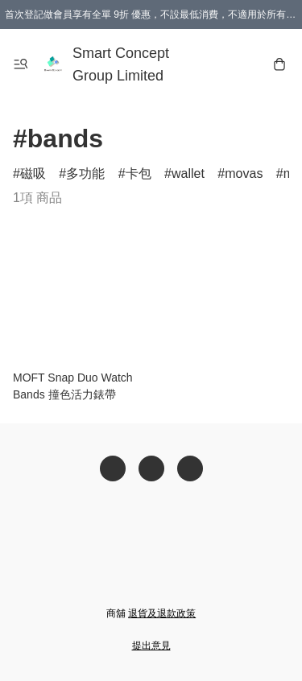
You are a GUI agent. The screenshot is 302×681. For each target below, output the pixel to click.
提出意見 (151, 645)
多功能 (85, 173)
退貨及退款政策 (162, 613)
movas (244, 173)
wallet (188, 173)
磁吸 (33, 173)
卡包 (138, 173)
